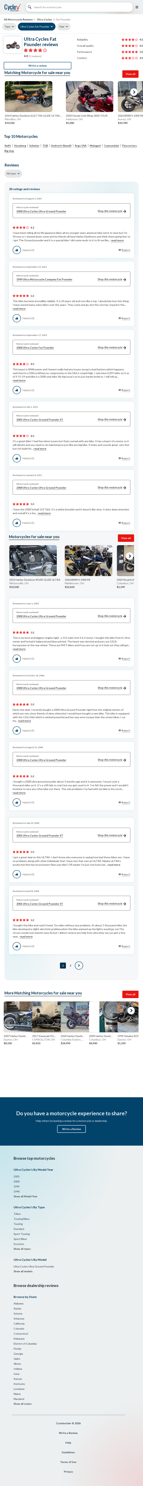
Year (61, 26)
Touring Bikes (22, 1218)
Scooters (19, 1243)
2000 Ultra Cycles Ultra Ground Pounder (71, 211)
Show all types (22, 1248)
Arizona (18, 1313)
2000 (17, 1181)
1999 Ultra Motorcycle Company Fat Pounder (71, 279)
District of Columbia (25, 1343)
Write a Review (71, 1129)
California (19, 1323)
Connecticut (21, 1333)
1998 (17, 1191)
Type (7, 26)
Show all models (23, 1271)
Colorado (19, 1328)
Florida (17, 1348)
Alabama (18, 1303)
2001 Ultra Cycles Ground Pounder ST (71, 419)
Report (126, 249)
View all (130, 74)
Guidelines (68, 1452)
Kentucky (19, 1383)
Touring (18, 1223)
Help (68, 1442)
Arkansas (19, 1318)
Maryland (19, 1398)
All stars (11, 173)
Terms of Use (68, 1461)
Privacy (68, 1471)
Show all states (23, 1403)
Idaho (17, 1358)
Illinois (17, 1363)
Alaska (17, 1308)
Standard (19, 1228)
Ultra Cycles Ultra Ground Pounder (34, 1266)
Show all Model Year (25, 1196)
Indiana (18, 1368)
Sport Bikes (20, 1238)
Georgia (18, 1353)
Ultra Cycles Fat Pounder (34, 26)
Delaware (19, 1338)
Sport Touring (22, 1233)
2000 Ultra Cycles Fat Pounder (71, 348)
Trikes (17, 1213)
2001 (17, 1176)
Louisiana (19, 1388)
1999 (17, 1186)
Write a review (37, 65)
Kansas (18, 1378)
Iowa (16, 1373)
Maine (17, 1393)
